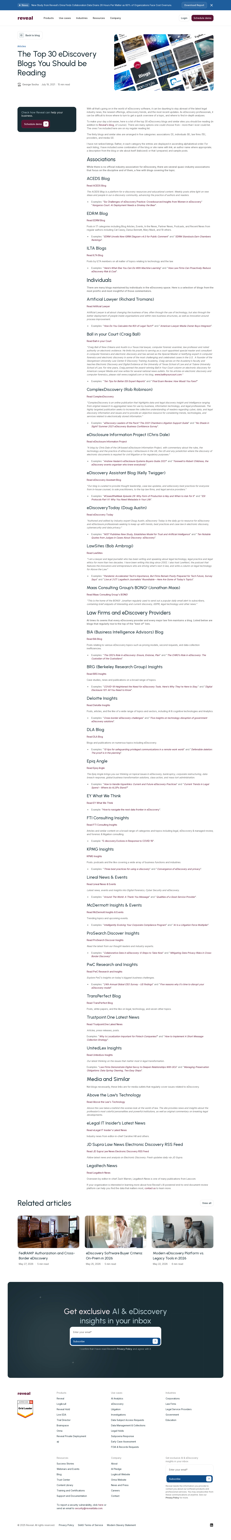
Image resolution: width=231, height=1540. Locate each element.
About (114, 1463)
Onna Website (118, 1479)
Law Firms (171, 1403)
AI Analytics (117, 1398)
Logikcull (61, 1403)
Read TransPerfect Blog (100, 1002)
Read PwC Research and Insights (104, 971)
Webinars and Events (68, 1469)
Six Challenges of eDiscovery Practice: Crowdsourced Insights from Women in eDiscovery (152, 201)
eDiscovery (117, 1403)
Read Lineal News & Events (101, 884)
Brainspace (63, 1425)
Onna (59, 1430)
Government (172, 1414)
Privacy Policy (124, 1349)
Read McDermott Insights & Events (105, 912)
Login (184, 18)
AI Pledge (116, 1469)
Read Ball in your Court (99, 341)
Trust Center (63, 1479)
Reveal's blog (106, 124)
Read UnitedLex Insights (100, 1055)
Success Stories (65, 1463)
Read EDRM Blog (96, 220)
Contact (115, 1495)
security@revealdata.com (88, 1508)
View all (206, 1203)
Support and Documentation (72, 1495)
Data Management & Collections (128, 1425)
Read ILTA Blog (95, 255)
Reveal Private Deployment (71, 1436)
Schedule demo (202, 18)
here (100, 1504)
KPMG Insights (94, 856)
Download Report (194, 5)
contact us (150, 1188)
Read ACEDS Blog (96, 185)
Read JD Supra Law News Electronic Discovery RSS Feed (118, 1151)
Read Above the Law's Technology (106, 1102)
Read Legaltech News (98, 1172)
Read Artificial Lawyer (98, 306)
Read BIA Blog (94, 639)
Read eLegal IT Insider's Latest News (107, 1130)
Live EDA (61, 1414)
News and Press (120, 1485)
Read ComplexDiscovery (100, 396)
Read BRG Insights (96, 673)
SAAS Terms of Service (90, 1525)
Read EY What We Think (100, 802)
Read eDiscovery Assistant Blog (104, 479)
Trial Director (64, 1420)
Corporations (173, 1398)
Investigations (118, 1414)
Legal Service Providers (179, 1409)
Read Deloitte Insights (98, 705)
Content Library (65, 1485)
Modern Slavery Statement (121, 1525)
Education (171, 1420)
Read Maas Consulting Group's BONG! (107, 594)
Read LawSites (95, 553)
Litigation (116, 1409)
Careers (115, 1490)
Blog (59, 1474)
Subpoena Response (122, 1436)
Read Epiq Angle (96, 768)
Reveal (60, 1398)
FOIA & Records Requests (125, 1447)
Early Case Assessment (123, 1441)
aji (58, 1441)
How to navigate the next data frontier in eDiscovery (131, 809)
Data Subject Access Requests (127, 1420)
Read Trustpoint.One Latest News (105, 1024)
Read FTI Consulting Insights (102, 824)
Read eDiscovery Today (100, 514)
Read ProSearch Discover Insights (105, 940)
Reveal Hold (63, 1409)
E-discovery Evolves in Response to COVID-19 (128, 840)
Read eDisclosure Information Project (107, 441)
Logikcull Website (120, 1474)
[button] (49, 18)
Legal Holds (117, 1430)
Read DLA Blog (95, 736)
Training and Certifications (71, 1490)
